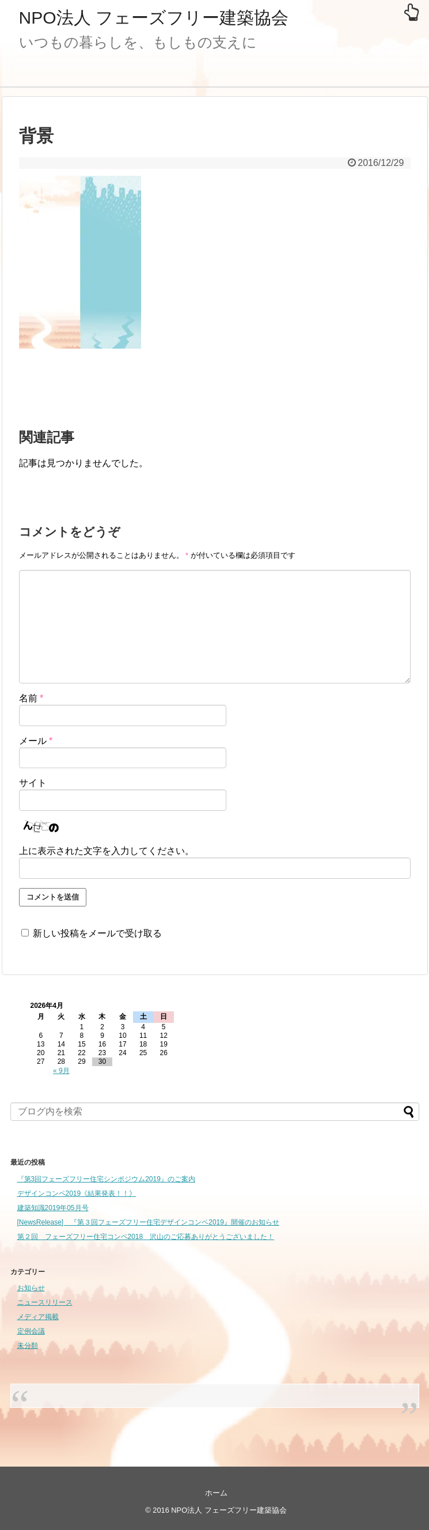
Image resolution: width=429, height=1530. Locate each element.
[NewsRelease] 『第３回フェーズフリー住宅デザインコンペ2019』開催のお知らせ (148, 1222)
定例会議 (31, 1331)
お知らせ (31, 1288)
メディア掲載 (38, 1317)
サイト (33, 783)
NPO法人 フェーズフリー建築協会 (153, 17)
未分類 (27, 1346)
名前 (31, 698)
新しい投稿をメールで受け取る (97, 933)
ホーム (216, 1493)
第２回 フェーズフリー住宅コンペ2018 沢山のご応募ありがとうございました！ (146, 1237)
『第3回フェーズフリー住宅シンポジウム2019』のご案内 (106, 1179)
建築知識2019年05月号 (53, 1208)
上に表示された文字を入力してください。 (106, 851)
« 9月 (61, 1071)
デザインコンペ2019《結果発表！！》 (76, 1193)
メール (36, 741)
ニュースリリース (45, 1302)
